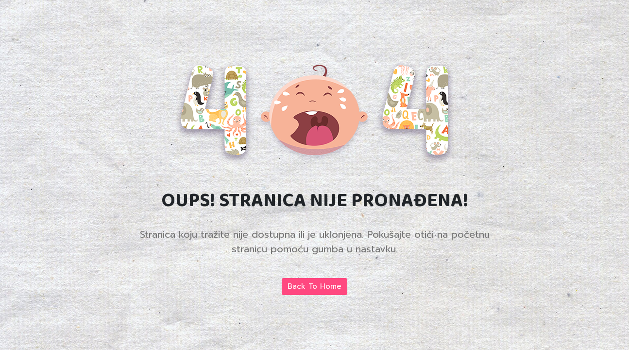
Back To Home (314, 286)
